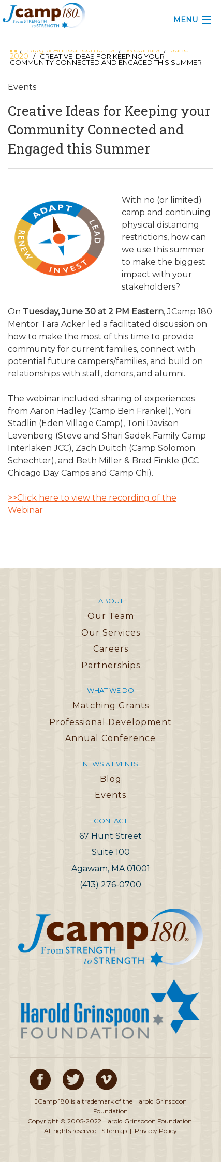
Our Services (110, 633)
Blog (111, 779)
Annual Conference (110, 738)
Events (110, 795)
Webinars (142, 49)
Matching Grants (110, 706)
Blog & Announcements (70, 49)
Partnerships (110, 665)
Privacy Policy (156, 1131)
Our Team (110, 616)
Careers (110, 649)
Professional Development (110, 722)
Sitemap (114, 1131)
